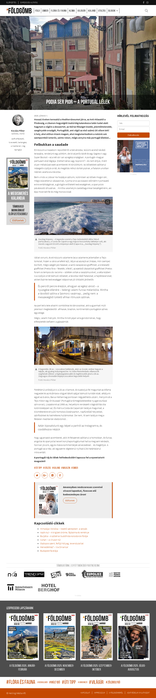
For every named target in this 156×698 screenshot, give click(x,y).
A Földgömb (19, 10)
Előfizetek (70, 500)
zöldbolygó (113, 682)
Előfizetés (11, 2)
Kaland (92, 11)
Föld (37, 11)
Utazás (102, 11)
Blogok (111, 11)
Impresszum (99, 692)
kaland (56, 468)
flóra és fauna (21, 682)
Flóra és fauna (59, 11)
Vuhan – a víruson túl (50, 539)
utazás (47, 468)
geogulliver (42, 682)
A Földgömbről (116, 692)
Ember (45, 11)
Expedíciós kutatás (29, 2)
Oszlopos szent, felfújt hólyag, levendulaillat (61, 543)
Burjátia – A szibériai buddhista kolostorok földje (64, 536)
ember (74, 468)
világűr (96, 682)
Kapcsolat (85, 692)
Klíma (72, 11)
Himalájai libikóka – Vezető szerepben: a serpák (63, 528)
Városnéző (83, 682)
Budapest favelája (49, 550)
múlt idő (54, 682)
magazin (65, 468)
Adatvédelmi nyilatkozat (138, 692)
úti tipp (38, 468)
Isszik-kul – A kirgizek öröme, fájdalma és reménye (64, 532)
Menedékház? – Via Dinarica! (54, 547)
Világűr (82, 11)
